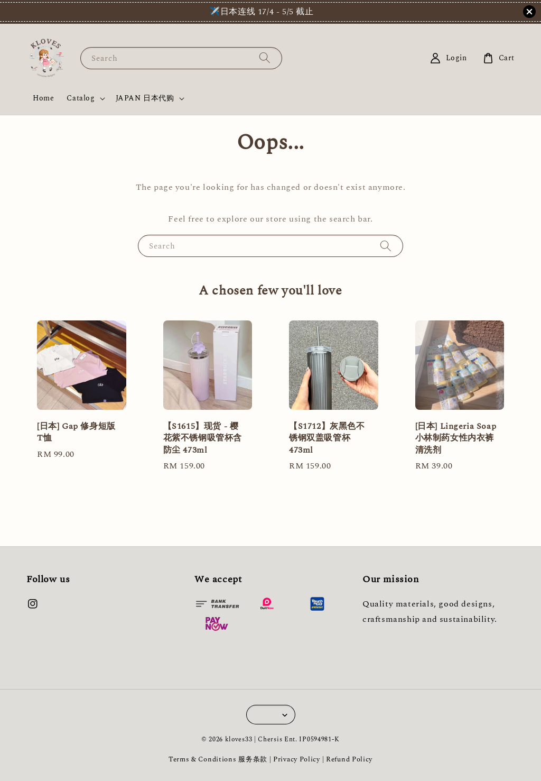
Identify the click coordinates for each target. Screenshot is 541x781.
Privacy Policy (296, 759)
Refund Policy (349, 759)
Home (43, 98)
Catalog (81, 98)
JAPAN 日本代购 (145, 98)
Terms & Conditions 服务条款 (218, 759)
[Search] (265, 58)
